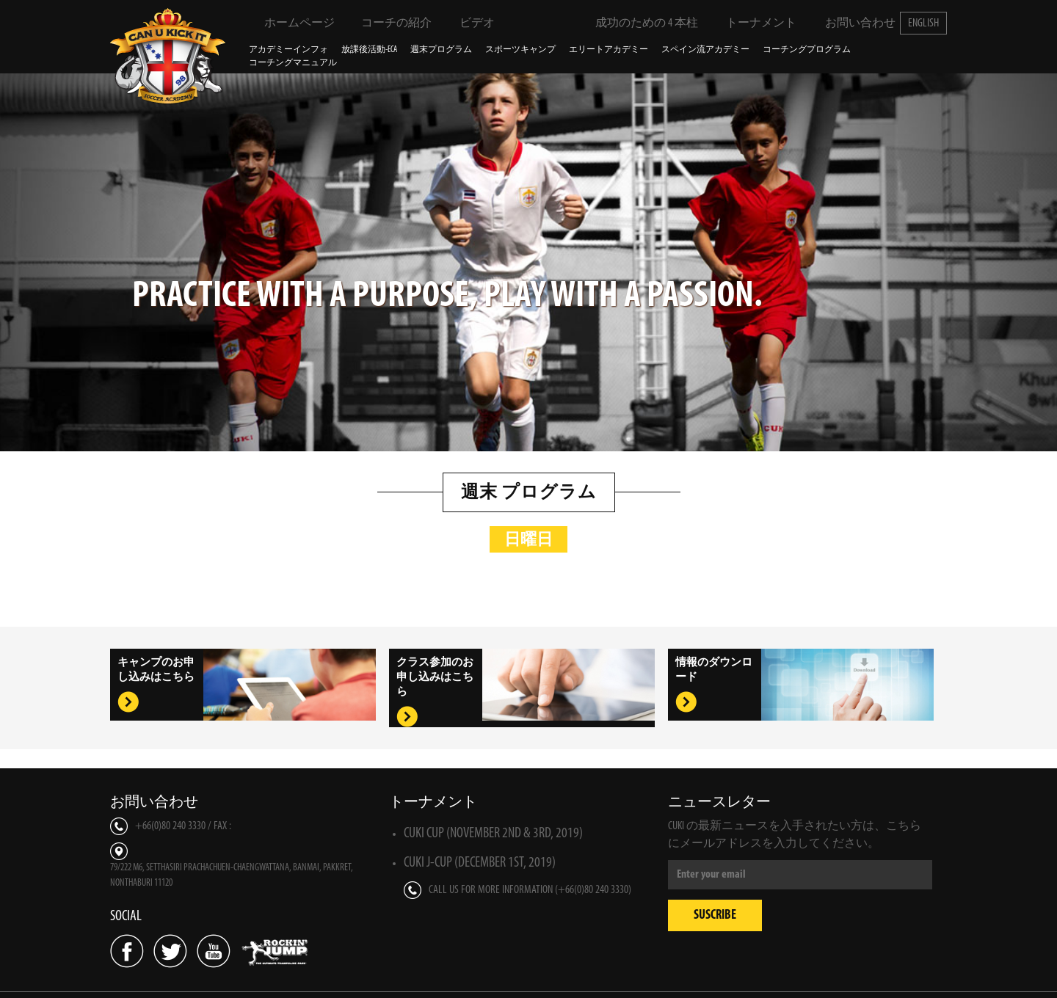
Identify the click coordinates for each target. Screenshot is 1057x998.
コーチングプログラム (807, 49)
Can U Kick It (169, 56)
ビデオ (467, 22)
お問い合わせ (850, 22)
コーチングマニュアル (293, 63)
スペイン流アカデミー (705, 49)
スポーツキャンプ (520, 49)
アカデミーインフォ (288, 49)
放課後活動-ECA (369, 49)
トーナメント (751, 22)
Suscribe (715, 915)
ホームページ (291, 22)
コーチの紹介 (388, 22)
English (923, 23)
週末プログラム (441, 49)
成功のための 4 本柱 (638, 22)
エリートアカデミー (608, 49)
